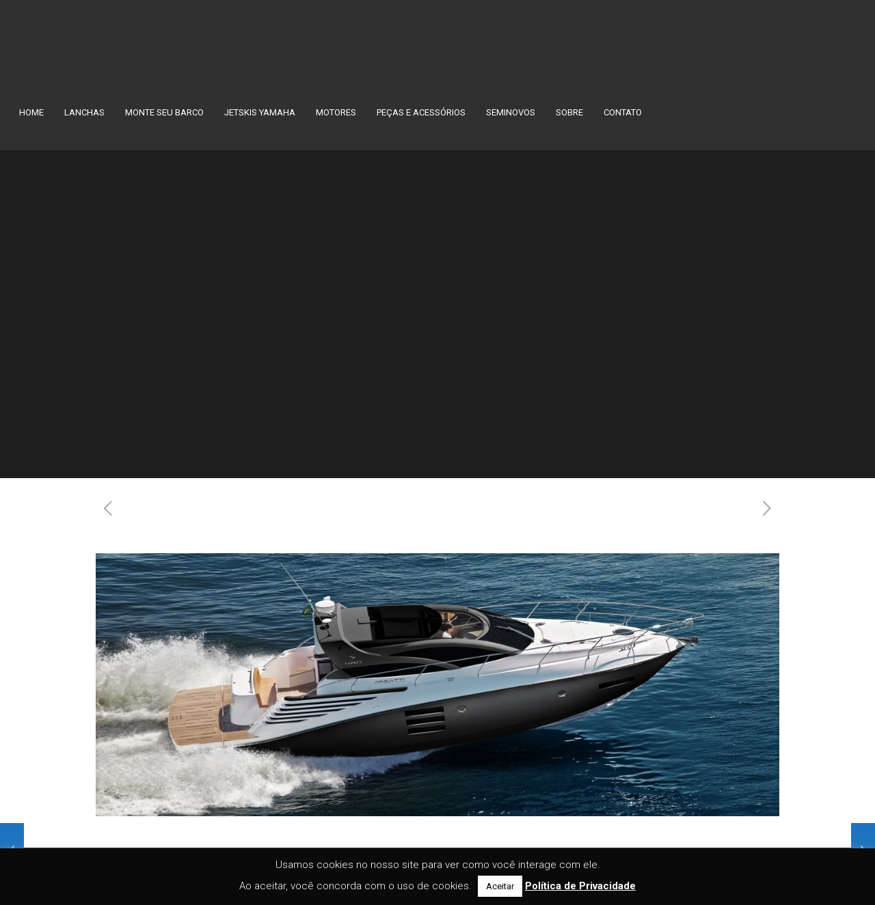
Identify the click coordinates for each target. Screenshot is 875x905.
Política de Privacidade (580, 886)
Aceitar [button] (500, 886)
